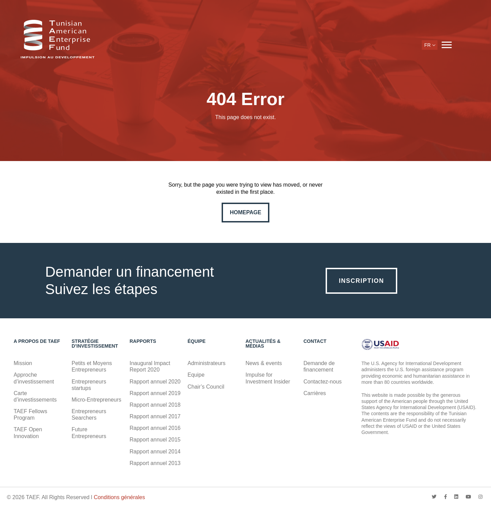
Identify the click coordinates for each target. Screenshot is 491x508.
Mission (23, 363)
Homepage (245, 212)
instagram (480, 496)
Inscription (361, 280)
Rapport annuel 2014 (155, 451)
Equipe (196, 375)
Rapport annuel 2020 (155, 381)
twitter (434, 496)
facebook (445, 496)
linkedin (456, 496)
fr (427, 45)
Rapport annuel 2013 (155, 463)
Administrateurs (206, 363)
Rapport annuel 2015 (155, 439)
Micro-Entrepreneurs (96, 400)
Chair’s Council (206, 387)
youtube (468, 496)
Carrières (314, 393)
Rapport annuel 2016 (155, 428)
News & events (264, 363)
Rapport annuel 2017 (155, 416)
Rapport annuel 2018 (155, 405)
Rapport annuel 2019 (155, 393)
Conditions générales (119, 497)
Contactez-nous (322, 381)
